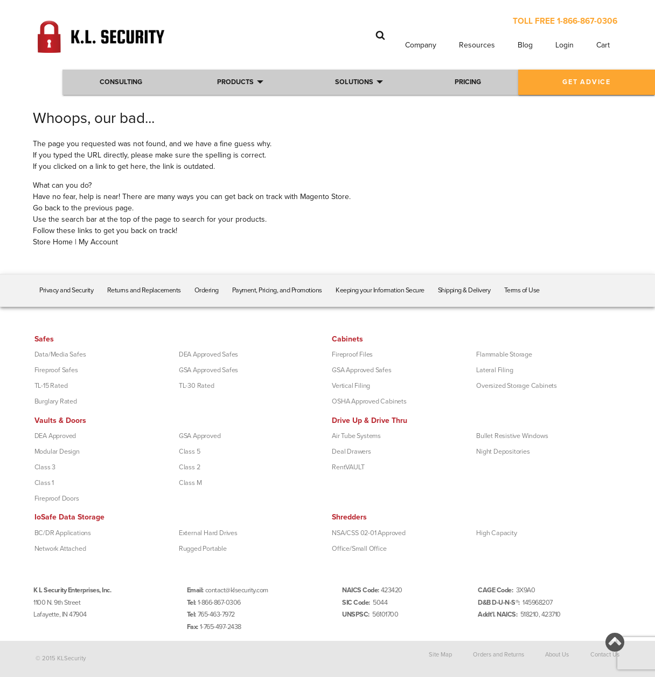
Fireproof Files (352, 354)
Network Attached (60, 548)
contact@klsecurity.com (236, 590)
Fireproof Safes (56, 370)
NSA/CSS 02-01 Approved (369, 533)
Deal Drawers (351, 451)
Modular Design (57, 451)
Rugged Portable (203, 548)
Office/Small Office (359, 548)
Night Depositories (502, 451)
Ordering (206, 290)
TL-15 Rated (51, 385)
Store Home (53, 242)
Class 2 (189, 467)
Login (564, 45)
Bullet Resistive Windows (512, 436)
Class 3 (45, 467)
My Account (98, 242)
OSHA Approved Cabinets (369, 401)
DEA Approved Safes (208, 354)
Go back (46, 208)
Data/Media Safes (60, 354)
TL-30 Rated (196, 385)
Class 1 (44, 482)
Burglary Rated (55, 401)
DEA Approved (55, 436)
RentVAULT (348, 467)
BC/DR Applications (62, 533)
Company (420, 45)
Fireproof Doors (56, 498)
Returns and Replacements (144, 290)
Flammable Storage (504, 354)
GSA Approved (200, 436)
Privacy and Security (66, 290)
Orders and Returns (498, 654)
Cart (603, 45)
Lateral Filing (494, 370)
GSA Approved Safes (208, 370)
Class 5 (189, 451)
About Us (557, 654)
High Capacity (496, 533)
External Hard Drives (208, 533)
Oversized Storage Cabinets (516, 385)
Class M (190, 482)
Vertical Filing (351, 385)
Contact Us (604, 654)
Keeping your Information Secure (380, 290)
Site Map (440, 654)
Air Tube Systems (356, 436)
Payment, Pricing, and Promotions (277, 290)
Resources (477, 45)
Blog (525, 45)
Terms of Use (522, 290)
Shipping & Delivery (464, 290)
